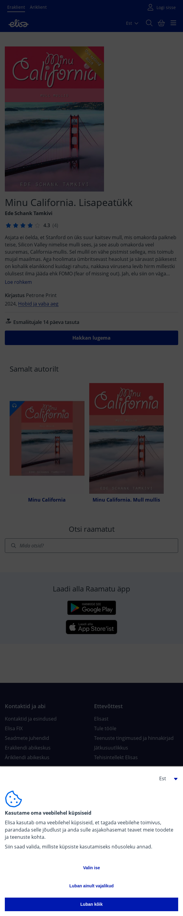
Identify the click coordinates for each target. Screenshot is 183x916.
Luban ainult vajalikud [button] (91, 885)
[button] (166, 778)
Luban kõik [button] (91, 904)
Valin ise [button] (91, 867)
